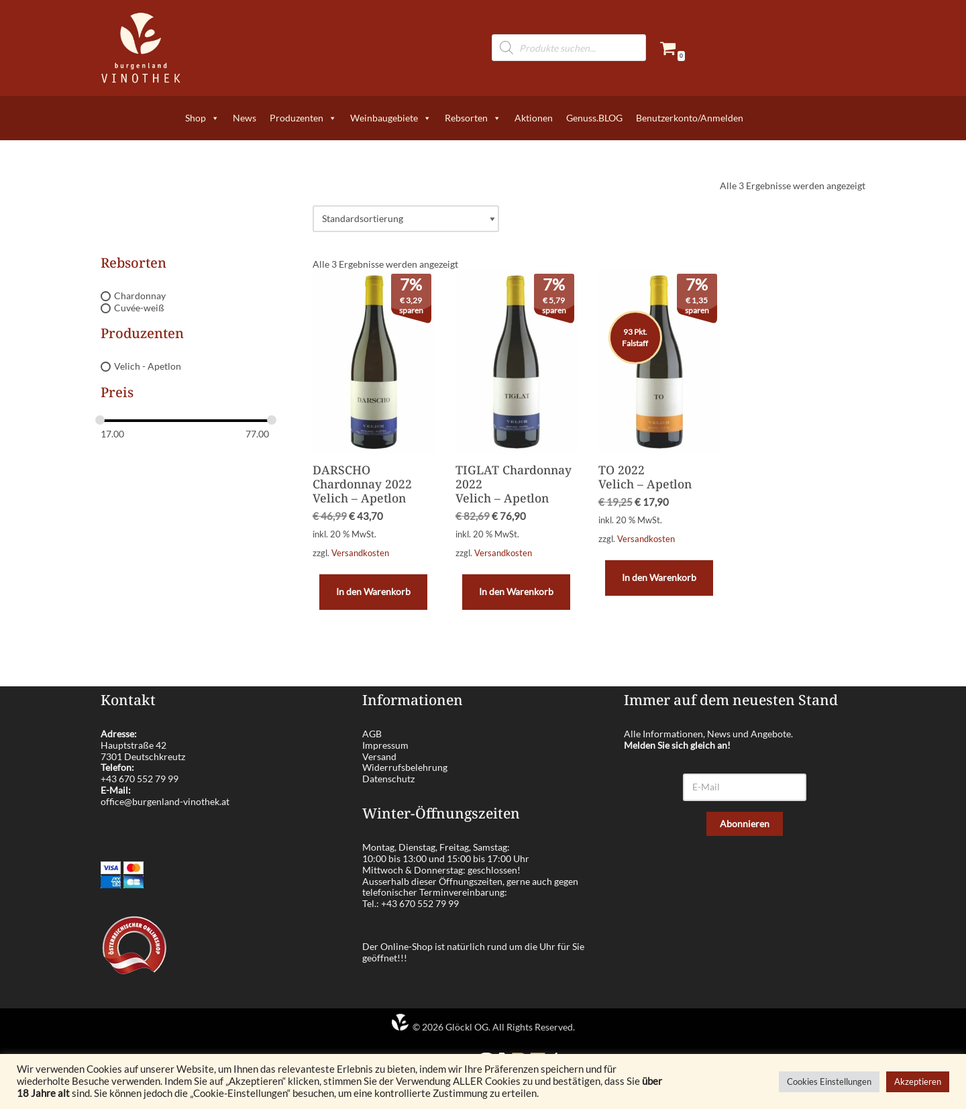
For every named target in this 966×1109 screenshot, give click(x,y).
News (244, 117)
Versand (379, 756)
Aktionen (534, 117)
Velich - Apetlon (147, 366)
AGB (372, 733)
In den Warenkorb (373, 591)
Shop (202, 118)
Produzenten (303, 118)
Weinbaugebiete (390, 118)
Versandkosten (360, 553)
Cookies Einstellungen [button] (829, 1081)
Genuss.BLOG (594, 117)
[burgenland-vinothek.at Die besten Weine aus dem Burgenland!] (141, 48)
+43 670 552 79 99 (139, 778)
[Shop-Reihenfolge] (406, 219)
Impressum (385, 745)
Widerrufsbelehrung (404, 767)
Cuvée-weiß (139, 307)
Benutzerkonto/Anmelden (689, 117)
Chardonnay (140, 295)
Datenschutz (388, 778)
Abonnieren (744, 823)
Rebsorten (473, 118)
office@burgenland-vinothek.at (165, 801)
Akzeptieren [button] (917, 1081)
